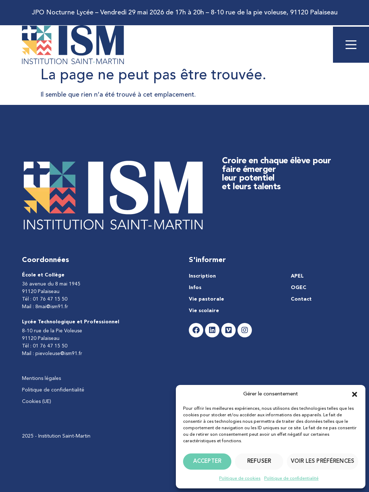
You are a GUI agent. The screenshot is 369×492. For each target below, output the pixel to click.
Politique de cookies (240, 479)
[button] (354, 394)
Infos (195, 287)
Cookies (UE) (36, 401)
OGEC (298, 287)
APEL (297, 276)
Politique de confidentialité (291, 479)
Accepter (207, 461)
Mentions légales (41, 378)
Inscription (202, 276)
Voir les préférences (322, 461)
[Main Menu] (351, 45)
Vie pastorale (206, 299)
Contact (301, 299)
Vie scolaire (204, 310)
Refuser (259, 461)
